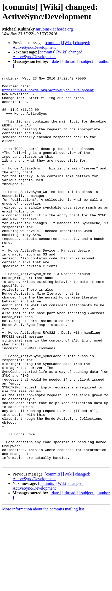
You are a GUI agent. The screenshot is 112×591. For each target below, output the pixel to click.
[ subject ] (87, 61)
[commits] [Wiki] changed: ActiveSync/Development (51, 45)
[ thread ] (70, 61)
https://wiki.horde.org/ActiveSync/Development (48, 93)
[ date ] (55, 61)
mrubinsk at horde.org (54, 29)
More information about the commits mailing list (43, 586)
